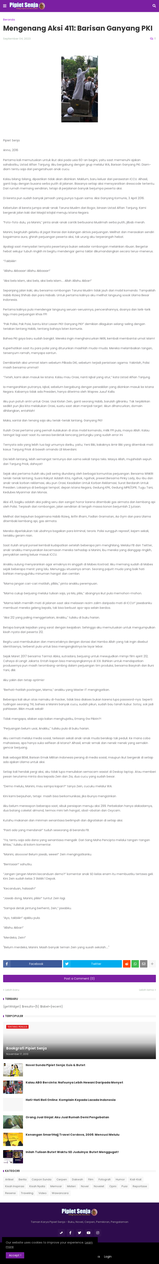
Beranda (9, 20)
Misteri (71, 1186)
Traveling (27, 1193)
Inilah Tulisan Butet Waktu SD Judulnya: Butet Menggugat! (72, 1152)
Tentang (66, 1257)
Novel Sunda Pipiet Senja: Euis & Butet (55, 1065)
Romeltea (86, 1250)
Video (43, 1193)
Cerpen (62, 1179)
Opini (112, 1186)
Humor (120, 1179)
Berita (22, 1179)
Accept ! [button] (16, 1255)
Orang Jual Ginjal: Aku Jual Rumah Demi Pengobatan (67, 1117)
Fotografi (105, 1179)
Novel (85, 1186)
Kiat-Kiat (135, 1179)
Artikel (9, 1179)
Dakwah (77, 1179)
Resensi (10, 1193)
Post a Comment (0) (79, 978)
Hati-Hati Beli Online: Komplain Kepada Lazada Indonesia (71, 1100)
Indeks (95, 1257)
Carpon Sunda (41, 1179)
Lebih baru (12, 989)
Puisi (125, 1186)
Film (90, 1179)
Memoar (56, 1186)
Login (108, 1257)
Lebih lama (146, 989)
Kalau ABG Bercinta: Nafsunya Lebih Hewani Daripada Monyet (74, 1083)
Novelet (99, 1186)
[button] (5, 6)
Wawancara (60, 1193)
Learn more (40, 1246)
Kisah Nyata (37, 1186)
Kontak (82, 1257)
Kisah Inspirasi (14, 1186)
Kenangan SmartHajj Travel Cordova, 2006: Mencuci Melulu (72, 1135)
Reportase (140, 1186)
